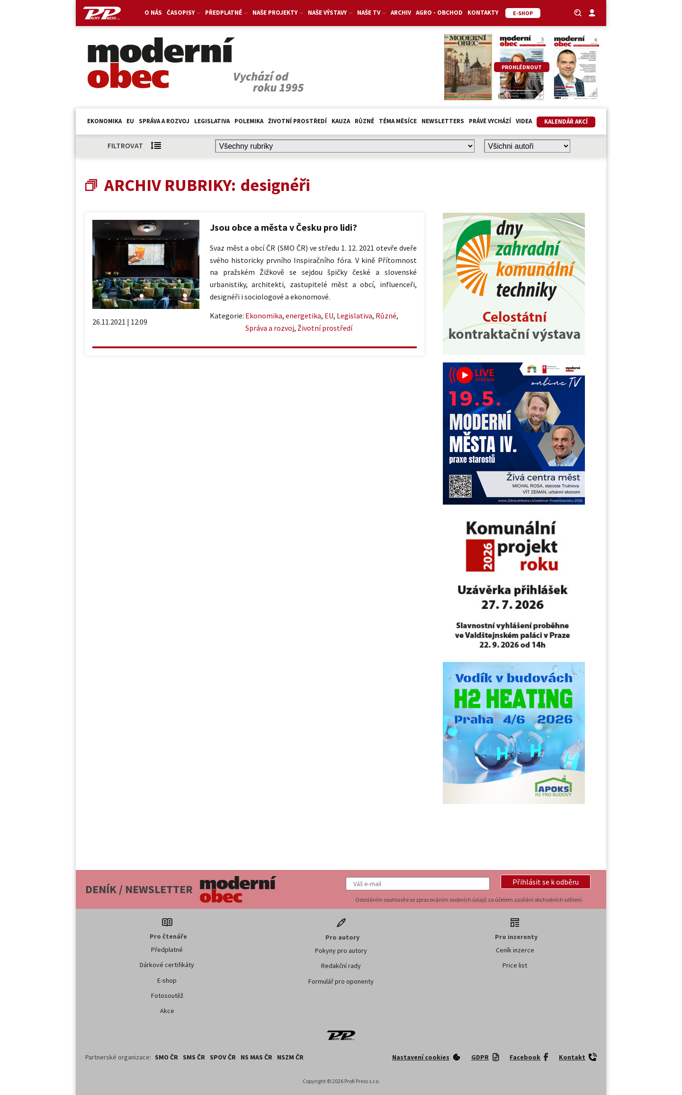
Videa (524, 121)
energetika (303, 315)
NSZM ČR (290, 1057)
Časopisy (183, 13)
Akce (167, 1010)
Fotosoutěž (167, 995)
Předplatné (226, 13)
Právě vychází (490, 121)
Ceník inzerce (515, 950)
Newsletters (443, 121)
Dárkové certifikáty (167, 964)
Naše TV (371, 13)
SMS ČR (194, 1057)
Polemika (248, 121)
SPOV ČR (223, 1057)
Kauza (341, 121)
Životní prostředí (297, 121)
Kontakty (482, 13)
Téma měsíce (398, 121)
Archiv (401, 13)
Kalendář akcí (566, 122)
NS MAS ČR (256, 1057)
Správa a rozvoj (164, 121)
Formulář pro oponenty (341, 981)
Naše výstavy (330, 13)
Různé (364, 121)
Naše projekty (277, 13)
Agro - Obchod (439, 13)
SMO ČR (166, 1057)
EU (130, 121)
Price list (515, 965)
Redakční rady (341, 965)
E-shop (167, 980)
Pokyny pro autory (341, 950)
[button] (546, 882)
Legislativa (212, 121)
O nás (153, 13)
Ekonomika (104, 121)
